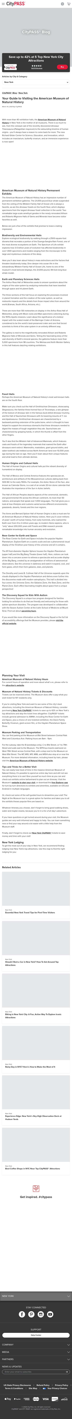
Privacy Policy (61, 1385)
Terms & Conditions (14, 1388)
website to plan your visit (23, 782)
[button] (36, 1296)
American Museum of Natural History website (31, 760)
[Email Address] (36, 1372)
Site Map (33, 1388)
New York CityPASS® (22, 710)
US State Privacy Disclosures (17, 1385)
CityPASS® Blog (9, 93)
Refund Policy (43, 1385)
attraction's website (15, 685)
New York (23, 93)
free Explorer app (60, 782)
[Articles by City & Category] (36, 82)
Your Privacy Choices (55, 1388)
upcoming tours (28, 611)
